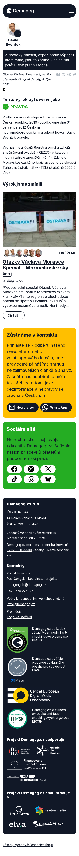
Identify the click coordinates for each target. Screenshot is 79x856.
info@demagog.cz (21, 604)
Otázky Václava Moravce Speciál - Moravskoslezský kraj (35, 268)
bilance (60, 117)
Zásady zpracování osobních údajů (28, 845)
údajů (28, 147)
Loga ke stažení (19, 617)
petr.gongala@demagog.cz (26, 585)
